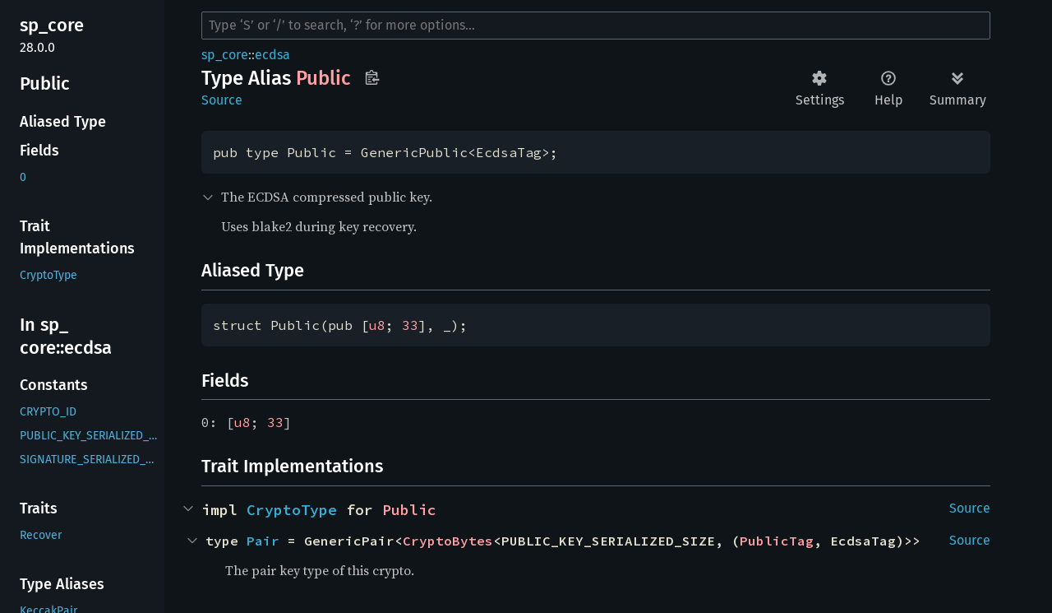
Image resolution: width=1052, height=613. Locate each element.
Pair (263, 540)
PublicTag (777, 540)
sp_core (224, 55)
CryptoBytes (448, 540)
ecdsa (272, 55)
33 (410, 325)
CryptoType (292, 509)
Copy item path (371, 77)
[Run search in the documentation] (595, 25)
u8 (377, 325)
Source (221, 100)
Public (409, 509)
